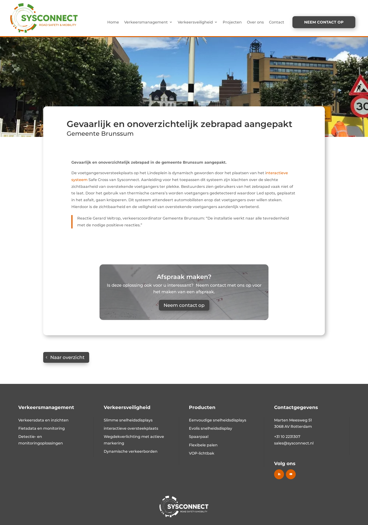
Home (113, 22)
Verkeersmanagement (146, 22)
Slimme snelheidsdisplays (128, 420)
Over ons (255, 22)
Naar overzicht (67, 357)
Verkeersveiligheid (195, 22)
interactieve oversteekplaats (131, 428)
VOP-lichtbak (201, 453)
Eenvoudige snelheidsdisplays (217, 420)
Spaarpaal (198, 436)
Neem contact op (184, 305)
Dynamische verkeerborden (130, 451)
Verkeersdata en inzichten (43, 420)
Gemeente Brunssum (100, 133)
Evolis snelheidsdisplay (210, 428)
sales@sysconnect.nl (294, 443)
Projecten (232, 22)
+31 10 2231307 (287, 436)
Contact (276, 22)
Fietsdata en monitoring (41, 428)
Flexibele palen (203, 445)
